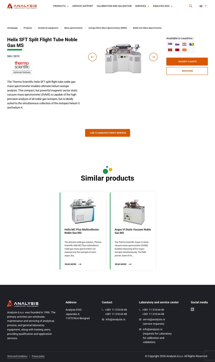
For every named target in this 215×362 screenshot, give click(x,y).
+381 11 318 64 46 (116, 309)
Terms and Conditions (17, 356)
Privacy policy (38, 356)
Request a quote (187, 61)
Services (140, 6)
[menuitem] (203, 6)
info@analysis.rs (115, 319)
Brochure (187, 71)
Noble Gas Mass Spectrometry (147, 28)
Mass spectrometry (73, 28)
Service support (82, 6)
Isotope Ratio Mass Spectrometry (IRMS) (108, 28)
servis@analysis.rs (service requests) (154, 321)
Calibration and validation (114, 6)
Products (59, 6)
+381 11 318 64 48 (116, 314)
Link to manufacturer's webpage (108, 133)
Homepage (12, 28)
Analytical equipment (48, 28)
